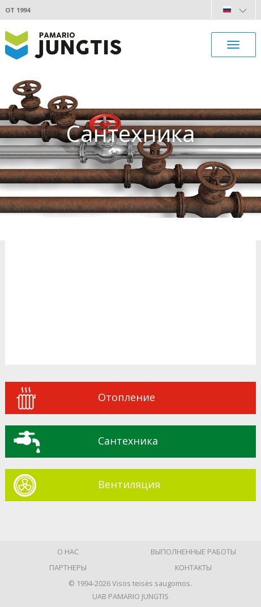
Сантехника (128, 440)
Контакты (193, 567)
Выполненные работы (193, 551)
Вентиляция (129, 484)
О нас (68, 551)
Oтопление (126, 397)
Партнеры (68, 567)
